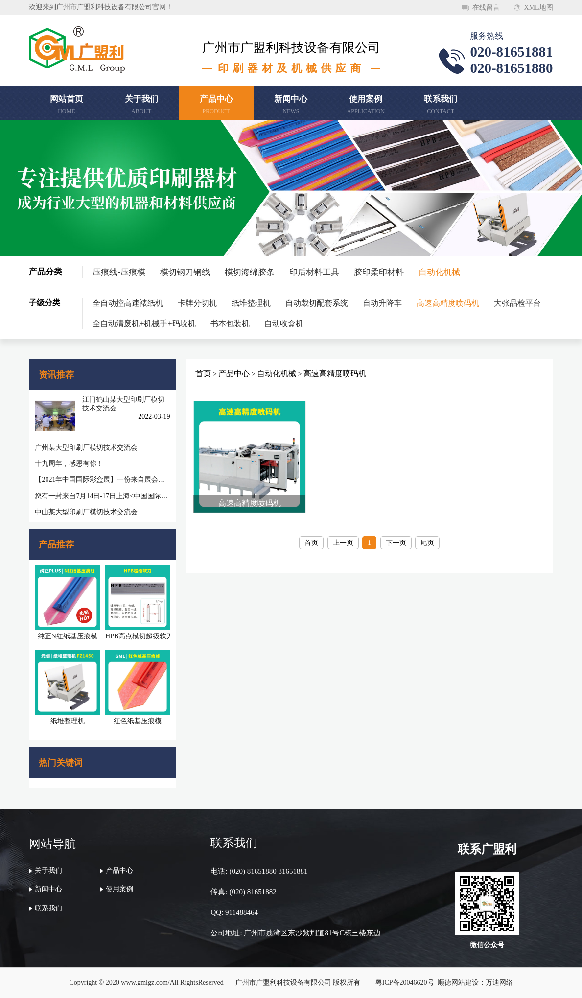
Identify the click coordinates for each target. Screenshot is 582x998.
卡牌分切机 (197, 303)
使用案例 (119, 889)
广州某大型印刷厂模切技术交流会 (86, 447)
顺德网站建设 (458, 982)
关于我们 (48, 870)
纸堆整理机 (251, 303)
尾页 (427, 542)
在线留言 (486, 7)
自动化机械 (439, 272)
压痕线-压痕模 (119, 272)
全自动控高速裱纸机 (128, 303)
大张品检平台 (517, 303)
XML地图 (538, 7)
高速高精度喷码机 (448, 303)
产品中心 (234, 373)
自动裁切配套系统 (316, 303)
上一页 (343, 542)
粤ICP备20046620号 (404, 982)
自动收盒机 (283, 323)
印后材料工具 (314, 272)
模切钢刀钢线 (185, 272)
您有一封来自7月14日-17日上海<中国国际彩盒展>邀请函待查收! (102, 495)
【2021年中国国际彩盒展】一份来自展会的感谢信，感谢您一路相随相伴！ (102, 479)
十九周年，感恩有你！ (69, 463)
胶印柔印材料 (379, 272)
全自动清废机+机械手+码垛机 (144, 323)
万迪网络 (499, 982)
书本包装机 (230, 323)
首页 (203, 373)
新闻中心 (48, 889)
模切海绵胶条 (250, 272)
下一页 (396, 542)
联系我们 (48, 908)
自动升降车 (382, 303)
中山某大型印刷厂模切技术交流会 (86, 512)
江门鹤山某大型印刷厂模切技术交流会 (123, 404)
